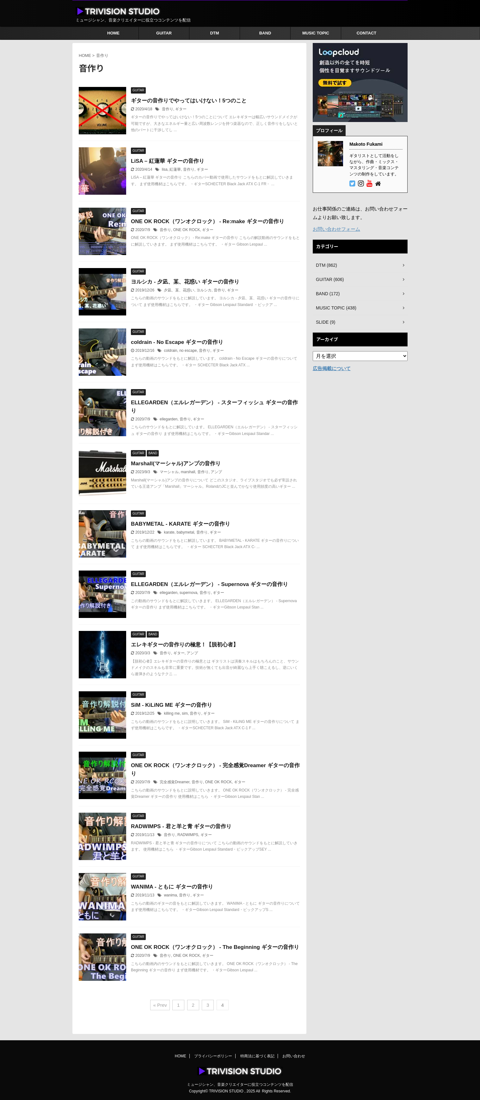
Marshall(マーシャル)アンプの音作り (176, 464)
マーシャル (169, 472)
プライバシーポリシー (213, 1056)
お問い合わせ (293, 1056)
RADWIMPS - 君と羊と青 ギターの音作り (181, 826)
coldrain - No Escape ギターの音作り (177, 342)
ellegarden (168, 419)
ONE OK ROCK (186, 230)
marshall (188, 472)
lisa (165, 169)
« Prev (160, 1005)
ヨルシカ (204, 290)
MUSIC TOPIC (315, 33)
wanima (170, 895)
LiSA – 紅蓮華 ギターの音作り (167, 161)
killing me (172, 713)
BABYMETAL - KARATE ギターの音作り (180, 524)
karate (169, 532)
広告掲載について (332, 368)
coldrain (170, 350)
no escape (188, 350)
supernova (188, 592)
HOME (113, 33)
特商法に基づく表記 (257, 1056)
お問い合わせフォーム (336, 229)
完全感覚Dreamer (174, 782)
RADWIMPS (187, 835)
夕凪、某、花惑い (179, 290)
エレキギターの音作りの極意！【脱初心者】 (184, 645)
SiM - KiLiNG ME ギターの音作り (171, 705)
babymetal (185, 532)
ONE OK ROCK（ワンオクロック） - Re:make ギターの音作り (207, 221)
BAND (265, 33)
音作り (167, 109)
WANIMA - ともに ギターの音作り (172, 887)
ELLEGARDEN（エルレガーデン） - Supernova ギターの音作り (209, 584)
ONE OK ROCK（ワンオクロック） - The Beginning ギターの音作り (215, 947)
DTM (214, 33)
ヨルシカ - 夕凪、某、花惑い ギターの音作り (185, 282)
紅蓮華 (175, 169)
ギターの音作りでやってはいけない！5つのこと (189, 101)
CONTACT (367, 33)
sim (185, 713)
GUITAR (164, 33)
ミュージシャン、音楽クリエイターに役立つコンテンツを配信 (240, 1084)
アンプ (216, 472)
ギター (181, 109)
